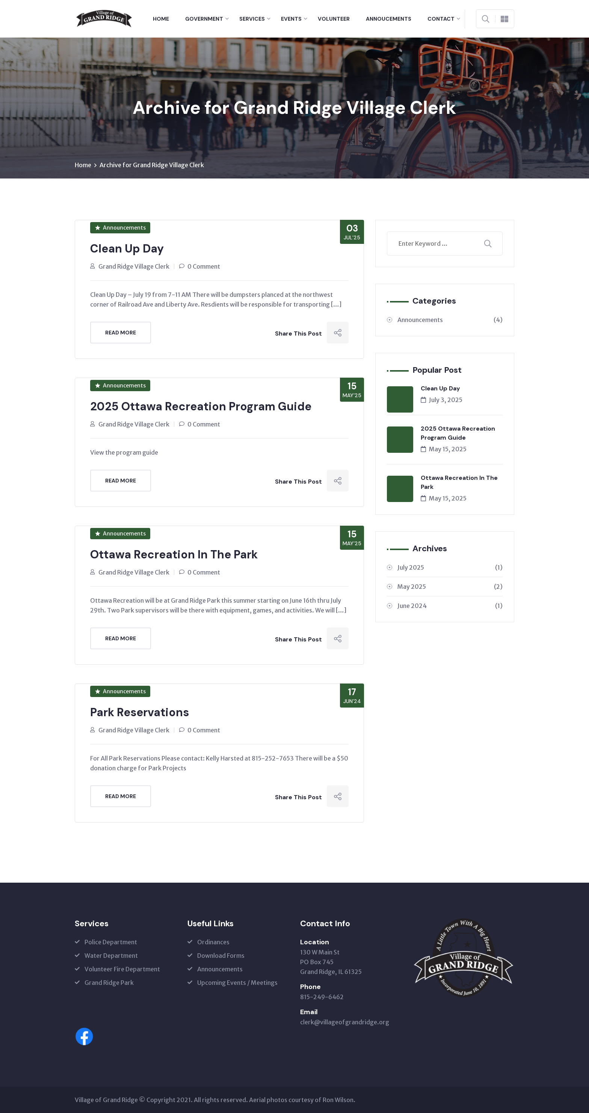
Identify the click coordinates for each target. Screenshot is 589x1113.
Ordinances (213, 942)
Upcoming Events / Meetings (237, 982)
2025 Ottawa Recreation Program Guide (200, 406)
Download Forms (221, 955)
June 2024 (450, 606)
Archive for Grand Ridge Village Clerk (152, 165)
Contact (441, 18)
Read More (120, 332)
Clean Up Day (127, 248)
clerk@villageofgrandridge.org (344, 1022)
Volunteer (334, 18)
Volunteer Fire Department (122, 969)
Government (204, 18)
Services (252, 18)
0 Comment (203, 266)
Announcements (120, 227)
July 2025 (450, 567)
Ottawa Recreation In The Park (174, 554)
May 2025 (450, 586)
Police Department (111, 942)
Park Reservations (139, 712)
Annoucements (388, 18)
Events (291, 18)
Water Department (111, 955)
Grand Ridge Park (109, 982)
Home (161, 18)
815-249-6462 (322, 997)
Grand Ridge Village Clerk (133, 266)
